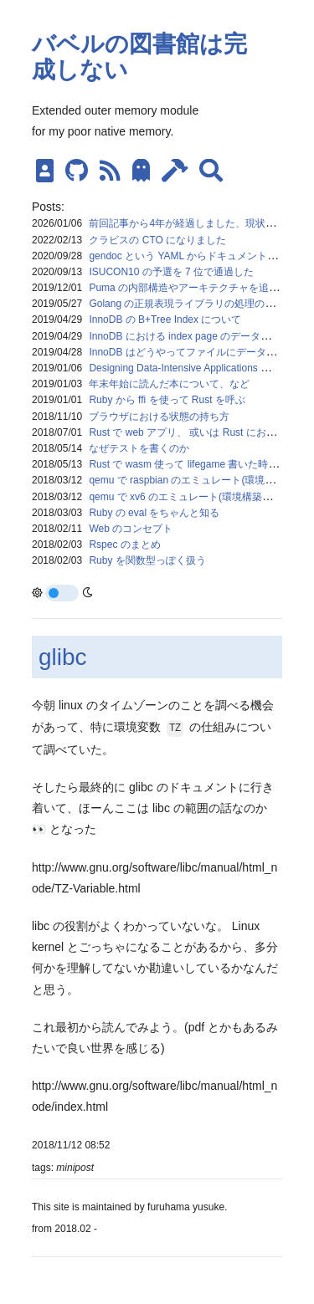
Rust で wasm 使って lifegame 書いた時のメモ (193, 464)
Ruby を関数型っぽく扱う (147, 560)
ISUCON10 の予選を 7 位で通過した (171, 272)
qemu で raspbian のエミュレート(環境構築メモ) (198, 480)
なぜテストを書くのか (139, 448)
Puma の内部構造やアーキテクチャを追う (184, 288)
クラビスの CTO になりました (157, 240)
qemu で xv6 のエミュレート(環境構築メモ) (187, 497)
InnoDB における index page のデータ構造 (185, 336)
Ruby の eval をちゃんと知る (154, 513)
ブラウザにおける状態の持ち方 (159, 416)
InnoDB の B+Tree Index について (165, 319)
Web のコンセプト (130, 528)
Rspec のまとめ (124, 544)
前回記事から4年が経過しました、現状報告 (187, 223)
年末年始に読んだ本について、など (169, 384)
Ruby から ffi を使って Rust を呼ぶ (167, 400)
